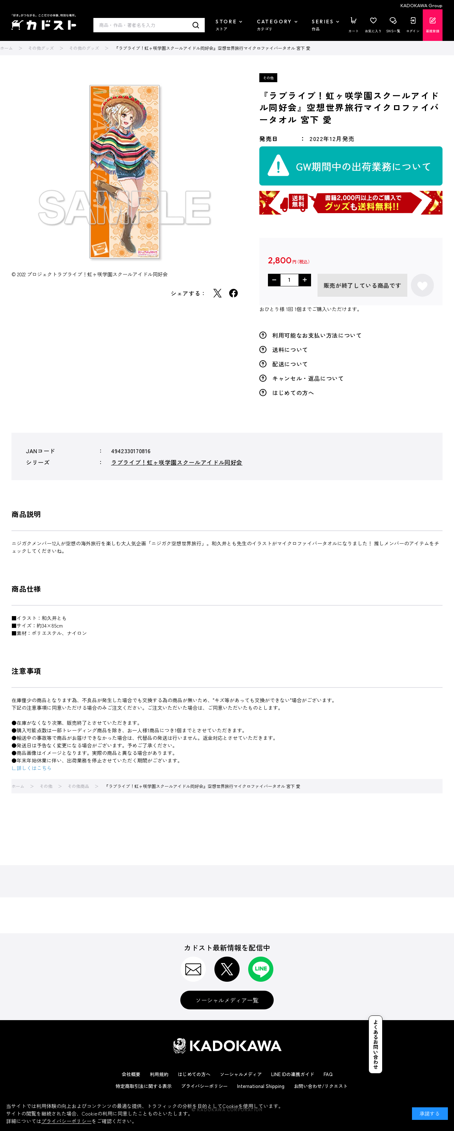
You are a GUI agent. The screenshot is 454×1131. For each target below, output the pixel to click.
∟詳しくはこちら (31, 767)
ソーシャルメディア (241, 1074)
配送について (290, 364)
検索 (196, 25)
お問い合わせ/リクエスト (321, 1086)
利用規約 (159, 1074)
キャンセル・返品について (308, 378)
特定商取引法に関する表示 (144, 1086)
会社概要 (131, 1074)
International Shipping (260, 1086)
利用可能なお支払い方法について (317, 335)
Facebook (233, 293)
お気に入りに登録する (422, 285)
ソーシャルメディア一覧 (227, 1000)
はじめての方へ (293, 392)
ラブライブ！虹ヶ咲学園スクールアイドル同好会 (176, 462)
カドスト (43, 22)
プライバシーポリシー (204, 1086)
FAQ (328, 1074)
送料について (290, 349)
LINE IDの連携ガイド (292, 1074)
